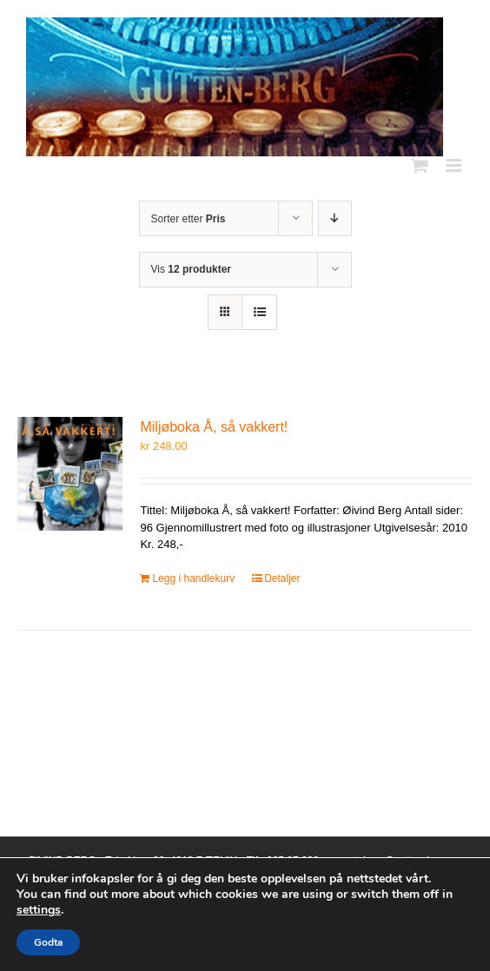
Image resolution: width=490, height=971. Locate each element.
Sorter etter (188, 219)
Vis (191, 269)
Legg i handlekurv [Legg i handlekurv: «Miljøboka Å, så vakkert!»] (193, 578)
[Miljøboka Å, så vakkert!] (69, 474)
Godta (48, 942)
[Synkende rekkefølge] (335, 218)
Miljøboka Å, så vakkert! (214, 426)
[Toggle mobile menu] (455, 165)
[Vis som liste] (259, 312)
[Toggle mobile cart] (419, 165)
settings (39, 910)
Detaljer (282, 578)
